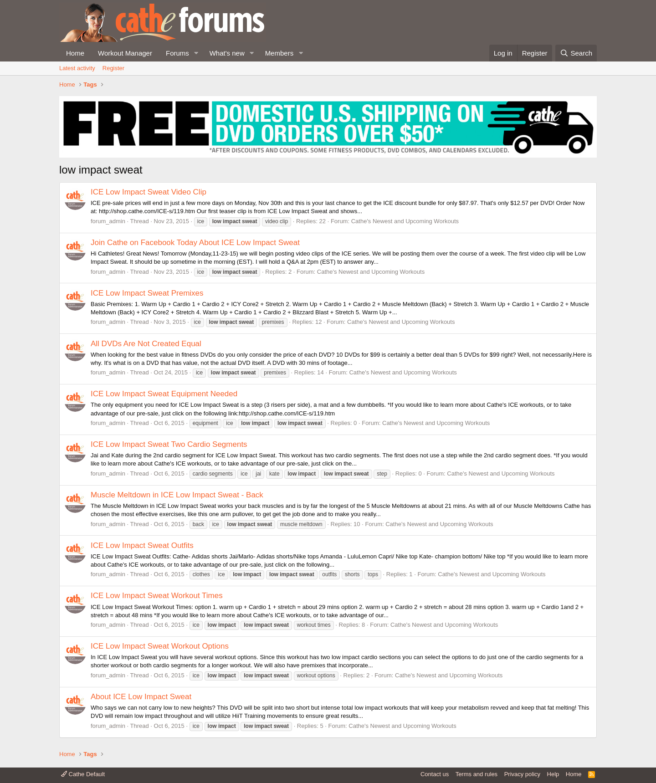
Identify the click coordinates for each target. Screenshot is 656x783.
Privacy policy (522, 774)
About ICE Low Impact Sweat (141, 696)
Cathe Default (83, 774)
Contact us (434, 774)
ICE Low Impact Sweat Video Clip (148, 192)
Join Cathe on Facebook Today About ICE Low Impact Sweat (195, 242)
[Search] (576, 53)
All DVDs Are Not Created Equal (146, 343)
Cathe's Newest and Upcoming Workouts (405, 221)
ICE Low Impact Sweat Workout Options (160, 646)
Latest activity (77, 68)
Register (113, 68)
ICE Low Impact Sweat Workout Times (157, 595)
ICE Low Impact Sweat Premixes (147, 293)
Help (553, 774)
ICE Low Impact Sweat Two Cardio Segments (169, 444)
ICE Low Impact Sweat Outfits (142, 545)
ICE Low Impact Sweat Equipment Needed (164, 393)
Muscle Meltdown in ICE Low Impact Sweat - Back (177, 495)
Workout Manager (125, 53)
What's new (227, 53)
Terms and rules (476, 774)
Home (75, 53)
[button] (196, 53)
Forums (177, 53)
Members (279, 53)
